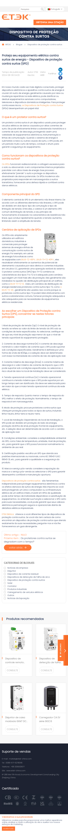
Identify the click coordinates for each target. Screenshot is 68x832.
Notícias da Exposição (18, 598)
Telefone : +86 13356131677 (13, 766)
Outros (10, 595)
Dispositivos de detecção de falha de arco (28, 577)
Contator (12, 586)
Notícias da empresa (17, 567)
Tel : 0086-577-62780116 (12, 762)
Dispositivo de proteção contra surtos (45, 44)
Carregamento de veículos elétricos (25, 592)
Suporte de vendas (16, 751)
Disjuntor (11, 570)
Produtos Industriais (17, 589)
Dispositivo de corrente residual (22, 574)
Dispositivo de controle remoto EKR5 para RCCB (14, 662)
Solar (9, 583)
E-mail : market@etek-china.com (17, 759)
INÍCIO (8, 44)
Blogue (19, 44)
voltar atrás (17, 547)
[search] (42, 9)
